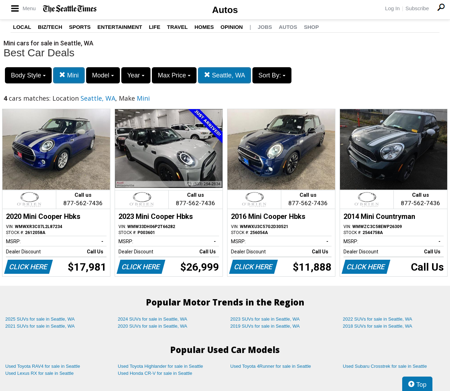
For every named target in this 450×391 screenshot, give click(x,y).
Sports (80, 27)
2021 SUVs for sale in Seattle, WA (40, 326)
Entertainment (119, 27)
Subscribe (417, 8)
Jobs (265, 27)
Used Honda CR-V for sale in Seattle (155, 373)
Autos (225, 10)
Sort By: (271, 75)
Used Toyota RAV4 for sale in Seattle (42, 366)
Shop (311, 27)
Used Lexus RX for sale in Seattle (39, 373)
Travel (177, 27)
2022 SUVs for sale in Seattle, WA (377, 319)
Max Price (174, 75)
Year (135, 75)
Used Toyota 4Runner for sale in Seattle (270, 366)
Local (22, 27)
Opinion (231, 27)
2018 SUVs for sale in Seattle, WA (377, 326)
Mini (69, 75)
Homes (204, 27)
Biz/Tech (50, 27)
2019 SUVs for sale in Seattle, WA (265, 326)
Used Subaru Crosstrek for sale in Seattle (385, 366)
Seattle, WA (224, 75)
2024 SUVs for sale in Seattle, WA (152, 319)
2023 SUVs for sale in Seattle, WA (265, 319)
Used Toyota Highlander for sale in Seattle (160, 366)
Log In (392, 8)
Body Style (28, 75)
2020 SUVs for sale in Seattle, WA (152, 326)
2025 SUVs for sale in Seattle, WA (40, 319)
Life (154, 27)
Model (103, 75)
